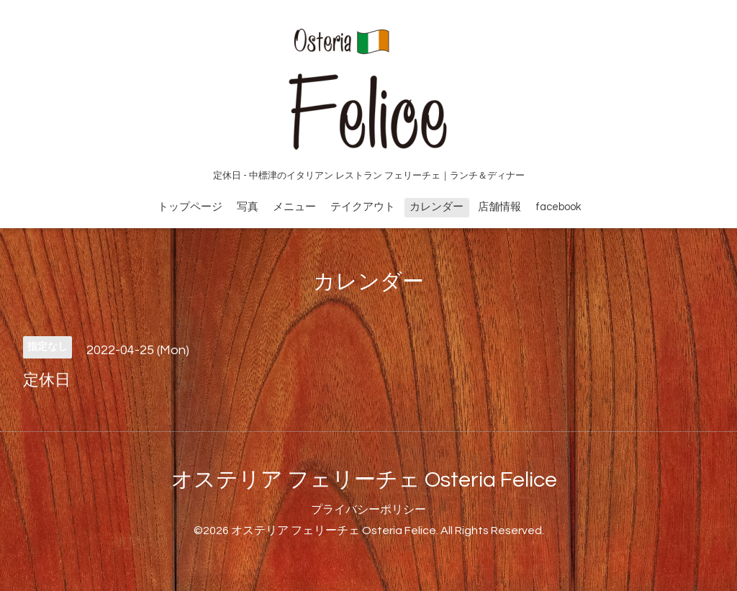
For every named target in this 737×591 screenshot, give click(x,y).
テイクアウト (362, 207)
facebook (558, 207)
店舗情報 (499, 207)
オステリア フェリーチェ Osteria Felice (364, 480)
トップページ (190, 207)
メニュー (294, 207)
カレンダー (437, 207)
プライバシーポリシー (368, 509)
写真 (247, 207)
